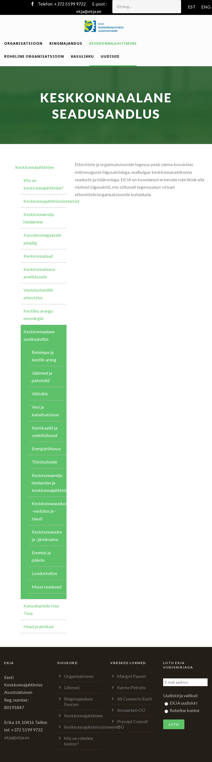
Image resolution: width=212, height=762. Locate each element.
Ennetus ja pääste (41, 556)
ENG (206, 6)
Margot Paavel (131, 676)
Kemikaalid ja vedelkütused (44, 431)
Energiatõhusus (46, 448)
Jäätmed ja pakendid (42, 376)
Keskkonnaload (38, 256)
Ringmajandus (65, 43)
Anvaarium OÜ (131, 710)
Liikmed (71, 687)
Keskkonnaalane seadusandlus (39, 335)
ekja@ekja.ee (88, 11)
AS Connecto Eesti (134, 698)
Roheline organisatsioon (34, 56)
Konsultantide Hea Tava (41, 609)
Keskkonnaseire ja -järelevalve (47, 535)
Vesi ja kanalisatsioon (45, 410)
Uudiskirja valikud (180, 695)
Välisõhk (40, 393)
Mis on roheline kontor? (78, 741)
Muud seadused (47, 586)
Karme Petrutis (131, 687)
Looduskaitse (44, 573)
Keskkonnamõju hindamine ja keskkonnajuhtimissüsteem (49, 483)
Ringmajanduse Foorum (78, 701)
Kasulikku (82, 56)
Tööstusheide (44, 461)
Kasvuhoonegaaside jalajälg (42, 238)
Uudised (110, 56)
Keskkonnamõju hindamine (38, 218)
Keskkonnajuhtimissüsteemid (45, 201)
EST (192, 6)
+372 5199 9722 (70, 3)
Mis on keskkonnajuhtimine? (43, 184)
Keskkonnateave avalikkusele (39, 273)
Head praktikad (38, 626)
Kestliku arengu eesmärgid (38, 314)
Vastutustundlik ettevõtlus (38, 293)
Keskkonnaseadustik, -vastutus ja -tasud (49, 511)
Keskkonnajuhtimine (113, 43)
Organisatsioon (23, 43)
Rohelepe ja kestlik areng (44, 356)
